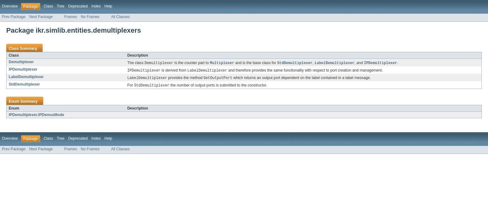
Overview (10, 6)
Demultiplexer (21, 62)
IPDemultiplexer (23, 70)
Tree (60, 6)
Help (108, 6)
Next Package (41, 17)
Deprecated (78, 6)
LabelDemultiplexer (26, 77)
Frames (70, 17)
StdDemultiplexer (24, 85)
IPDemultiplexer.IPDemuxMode (36, 116)
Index (96, 6)
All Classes (120, 17)
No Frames (90, 17)
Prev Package (14, 17)
